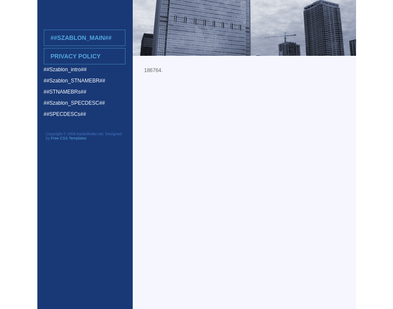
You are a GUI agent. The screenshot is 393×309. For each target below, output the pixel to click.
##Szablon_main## (81, 37)
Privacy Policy (76, 56)
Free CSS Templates (69, 138)
